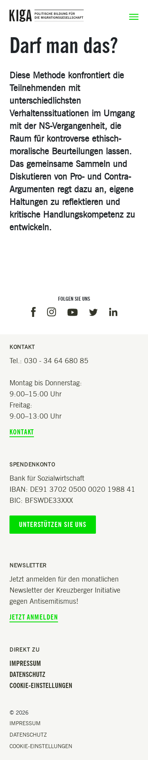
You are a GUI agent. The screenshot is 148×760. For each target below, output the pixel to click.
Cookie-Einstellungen (40, 685)
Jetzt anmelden (33, 617)
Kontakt (21, 432)
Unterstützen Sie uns (52, 524)
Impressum (25, 663)
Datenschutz (27, 674)
